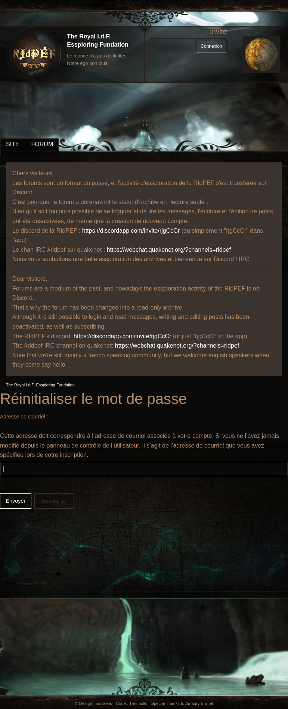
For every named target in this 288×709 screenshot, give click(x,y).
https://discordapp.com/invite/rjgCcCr (131, 231)
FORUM (42, 144)
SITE (12, 144)
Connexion (211, 46)
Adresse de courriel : (24, 417)
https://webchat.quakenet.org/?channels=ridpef (169, 250)
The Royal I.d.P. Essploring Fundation (40, 385)
